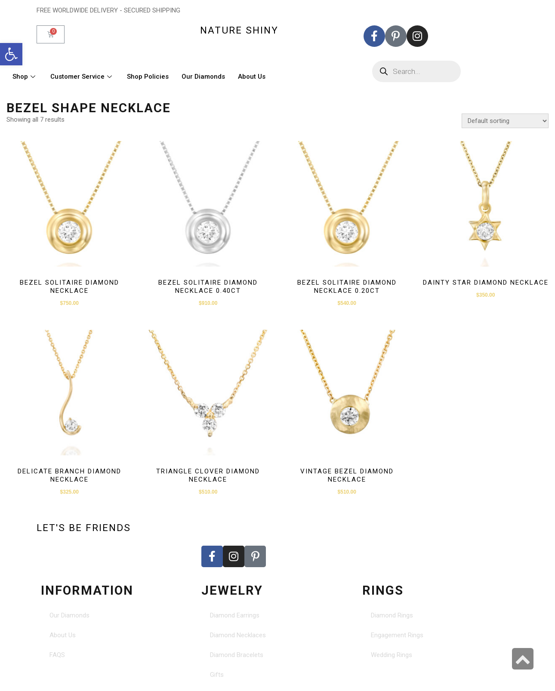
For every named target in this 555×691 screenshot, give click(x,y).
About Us (251, 76)
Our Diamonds (203, 76)
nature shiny (239, 30)
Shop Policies (148, 76)
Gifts (217, 675)
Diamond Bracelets (236, 655)
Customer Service (82, 76)
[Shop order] (505, 121)
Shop (24, 76)
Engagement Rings (397, 635)
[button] (11, 54)
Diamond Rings (392, 615)
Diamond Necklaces (238, 635)
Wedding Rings (391, 655)
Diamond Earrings (234, 615)
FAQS (57, 655)
